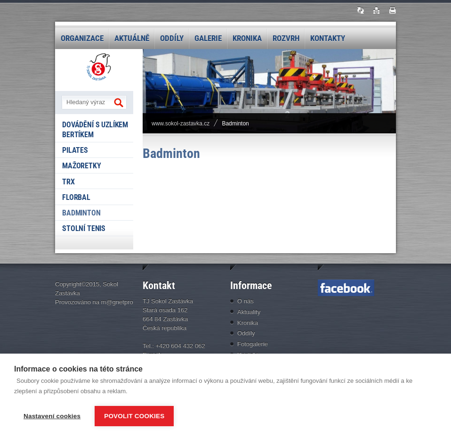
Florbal (76, 197)
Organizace (82, 38)
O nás (245, 301)
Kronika (247, 38)
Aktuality (248, 311)
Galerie (208, 38)
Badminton (81, 212)
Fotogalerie (252, 343)
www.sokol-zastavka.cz (180, 123)
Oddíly (172, 38)
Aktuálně (131, 38)
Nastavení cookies (52, 416)
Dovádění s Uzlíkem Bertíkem (95, 129)
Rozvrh (286, 38)
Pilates (75, 150)
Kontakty (327, 38)
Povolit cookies (134, 416)
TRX (68, 181)
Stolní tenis (83, 228)
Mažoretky (81, 165)
